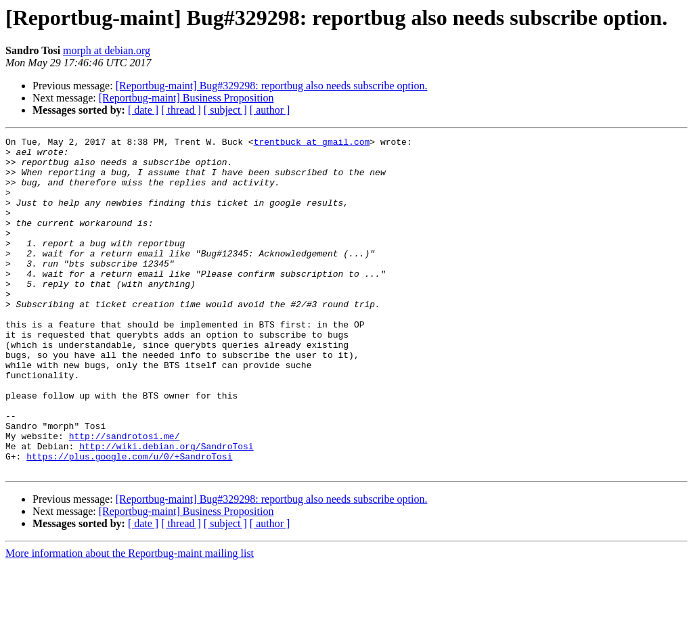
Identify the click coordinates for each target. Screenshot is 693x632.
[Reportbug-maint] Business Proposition (186, 98)
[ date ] (143, 110)
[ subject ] (225, 110)
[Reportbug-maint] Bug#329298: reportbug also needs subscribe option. (272, 85)
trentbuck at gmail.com (312, 143)
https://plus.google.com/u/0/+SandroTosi (129, 521)
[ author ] (270, 110)
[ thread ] (181, 110)
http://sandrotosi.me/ (124, 497)
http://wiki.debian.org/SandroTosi (166, 509)
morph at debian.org (106, 50)
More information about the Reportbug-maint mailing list (129, 620)
